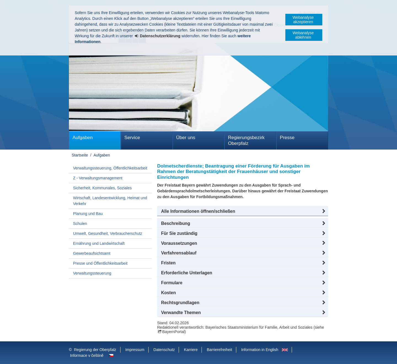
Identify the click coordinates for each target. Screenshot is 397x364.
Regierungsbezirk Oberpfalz (246, 140)
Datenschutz (164, 349)
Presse (287, 137)
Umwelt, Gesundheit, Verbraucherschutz (107, 233)
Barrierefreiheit (219, 349)
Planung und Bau (88, 213)
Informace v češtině (86, 355)
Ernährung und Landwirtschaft (99, 243)
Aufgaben (83, 137)
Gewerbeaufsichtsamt (91, 253)
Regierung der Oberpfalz (95, 349)
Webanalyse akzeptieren (303, 19)
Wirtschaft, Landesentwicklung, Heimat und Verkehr (110, 201)
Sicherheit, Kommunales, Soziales (102, 188)
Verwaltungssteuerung (92, 273)
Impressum (134, 349)
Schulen (80, 223)
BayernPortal (173, 332)
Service (132, 137)
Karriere (191, 349)
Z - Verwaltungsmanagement (97, 178)
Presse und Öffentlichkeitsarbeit (100, 263)
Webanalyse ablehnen (303, 35)
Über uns (185, 137)
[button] (242, 211)
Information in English (259, 349)
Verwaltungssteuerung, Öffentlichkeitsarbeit (110, 168)
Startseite (80, 155)
